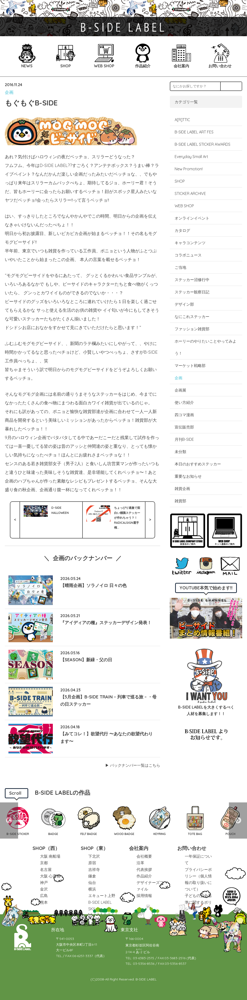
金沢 (44, 889)
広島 (44, 895)
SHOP (180, 181)
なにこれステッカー (192, 316)
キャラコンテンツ (190, 242)
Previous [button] (9, 820)
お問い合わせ (191, 848)
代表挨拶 (144, 869)
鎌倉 (92, 876)
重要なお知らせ (188, 476)
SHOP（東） (94, 848)
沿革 (140, 862)
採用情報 (144, 895)
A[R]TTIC (182, 119)
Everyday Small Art (191, 156)
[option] (53, 820)
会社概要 (144, 856)
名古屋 (46, 869)
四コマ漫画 (184, 414)
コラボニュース (188, 255)
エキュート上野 (101, 895)
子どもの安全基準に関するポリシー (198, 902)
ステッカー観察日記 (192, 292)
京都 (44, 862)
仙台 (92, 882)
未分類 (180, 451)
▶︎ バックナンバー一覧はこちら (132, 765)
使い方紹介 (184, 402)
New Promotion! (189, 168)
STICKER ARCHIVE (191, 193)
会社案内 (138, 848)
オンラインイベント (192, 218)
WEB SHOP (184, 205)
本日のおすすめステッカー (198, 464)
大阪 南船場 (50, 856)
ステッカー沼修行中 (192, 279)
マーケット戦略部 (190, 365)
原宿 (92, 862)
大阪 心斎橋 (50, 876)
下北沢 (94, 856)
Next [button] (238, 820)
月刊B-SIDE (184, 439)
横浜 (92, 889)
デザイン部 (184, 304)
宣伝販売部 (184, 427)
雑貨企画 (182, 488)
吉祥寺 (94, 869)
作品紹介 (144, 876)
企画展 (180, 390)
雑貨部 (180, 500)
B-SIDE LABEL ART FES (194, 132)
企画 (9, 92)
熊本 (44, 902)
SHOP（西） (46, 848)
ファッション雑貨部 (192, 328)
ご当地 (180, 267)
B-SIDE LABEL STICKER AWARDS (202, 144)
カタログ (182, 230)
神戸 (44, 882)
